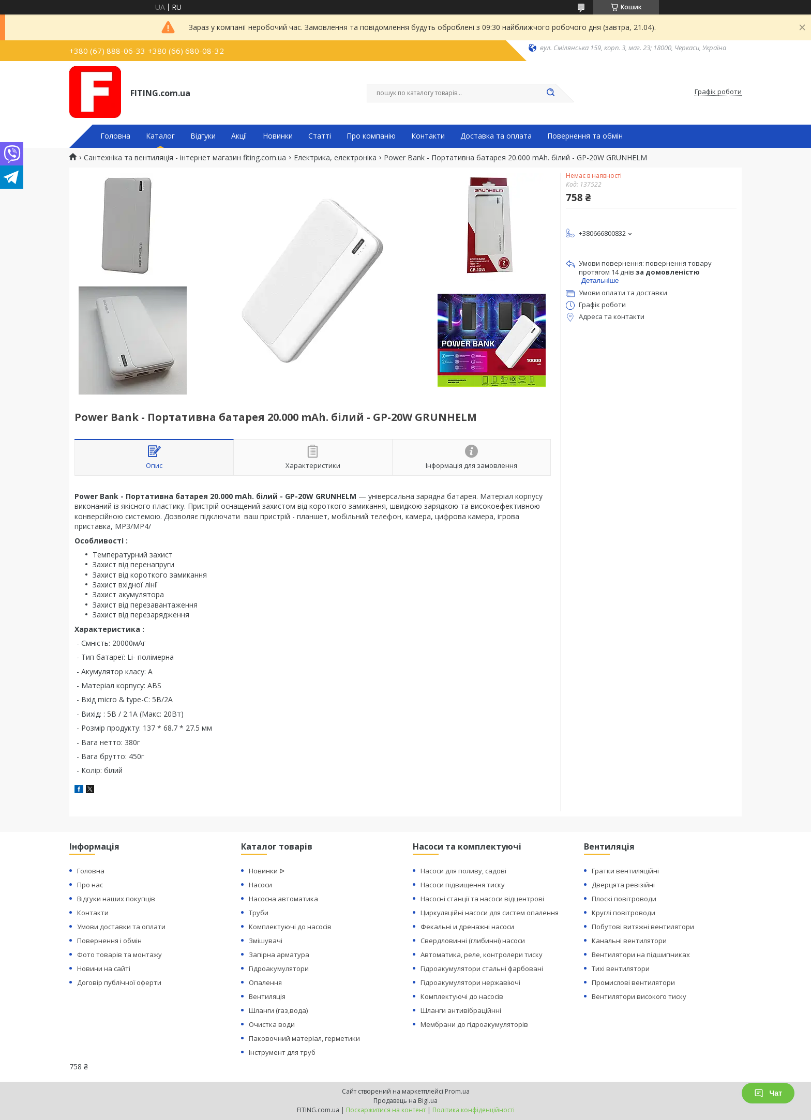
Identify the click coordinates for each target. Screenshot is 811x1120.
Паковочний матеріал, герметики (304, 1038)
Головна (115, 136)
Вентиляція (267, 996)
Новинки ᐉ (266, 870)
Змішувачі (265, 940)
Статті (319, 136)
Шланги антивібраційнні (460, 1010)
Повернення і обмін (109, 940)
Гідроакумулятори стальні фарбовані (481, 968)
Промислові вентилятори (633, 982)
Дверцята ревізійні (623, 884)
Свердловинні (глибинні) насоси (472, 940)
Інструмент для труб (282, 1052)
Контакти (428, 136)
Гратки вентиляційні (625, 870)
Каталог (160, 136)
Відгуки (203, 136)
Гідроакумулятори (279, 968)
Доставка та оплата (496, 136)
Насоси (260, 884)
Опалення (265, 982)
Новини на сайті (103, 968)
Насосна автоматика (283, 898)
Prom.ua (457, 1091)
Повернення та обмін (585, 136)
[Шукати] (550, 93)
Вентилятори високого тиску (639, 996)
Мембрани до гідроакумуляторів (474, 1024)
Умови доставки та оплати (121, 926)
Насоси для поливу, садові (463, 870)
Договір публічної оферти (119, 982)
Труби (258, 912)
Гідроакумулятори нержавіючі (470, 982)
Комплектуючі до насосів (290, 926)
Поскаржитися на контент (386, 1110)
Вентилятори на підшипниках (641, 954)
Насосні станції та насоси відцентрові (482, 898)
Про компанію (371, 136)
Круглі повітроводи (623, 912)
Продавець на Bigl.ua (405, 1100)
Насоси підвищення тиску (462, 884)
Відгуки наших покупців (116, 898)
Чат (768, 1093)
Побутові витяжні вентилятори (643, 926)
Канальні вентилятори (629, 940)
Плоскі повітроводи (624, 898)
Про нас (90, 884)
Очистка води (272, 1024)
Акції (239, 136)
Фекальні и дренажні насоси (467, 926)
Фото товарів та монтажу (119, 954)
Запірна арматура (279, 954)
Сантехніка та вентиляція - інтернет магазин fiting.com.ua (185, 157)
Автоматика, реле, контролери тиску (481, 954)
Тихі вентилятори (621, 968)
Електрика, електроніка (335, 157)
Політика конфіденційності (473, 1110)
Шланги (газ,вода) (278, 1010)
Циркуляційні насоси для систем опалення (489, 912)
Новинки (278, 136)
